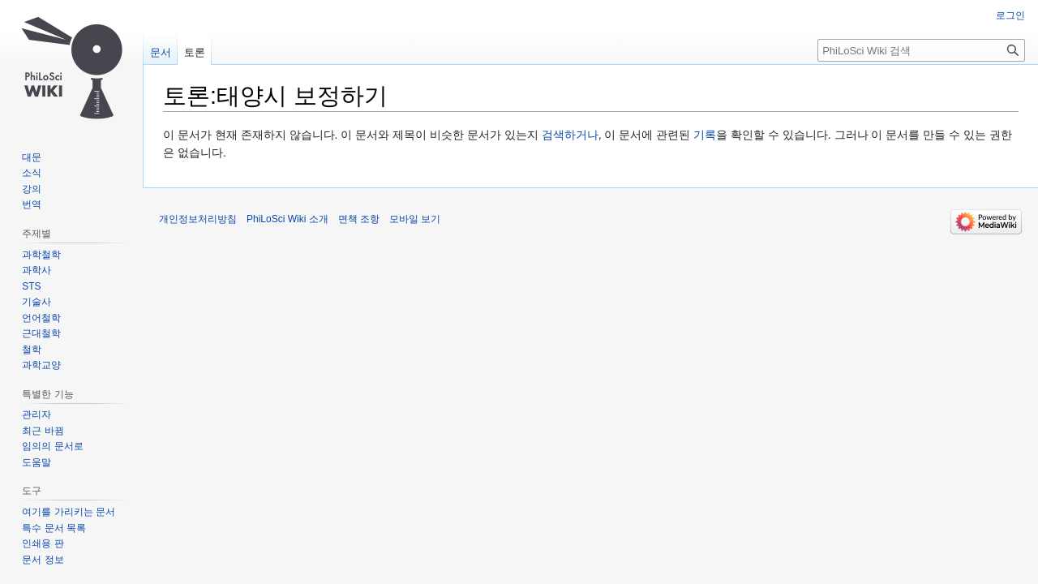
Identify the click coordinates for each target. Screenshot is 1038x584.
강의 (31, 189)
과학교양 (41, 365)
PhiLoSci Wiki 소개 (287, 219)
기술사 (36, 301)
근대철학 (41, 333)
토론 (194, 52)
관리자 (36, 414)
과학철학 (41, 254)
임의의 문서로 (52, 446)
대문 (31, 157)
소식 (31, 172)
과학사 (36, 270)
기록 (704, 134)
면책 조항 (359, 219)
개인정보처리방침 (198, 219)
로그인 (1010, 15)
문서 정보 (42, 559)
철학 (31, 349)
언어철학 (41, 318)
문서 (160, 52)
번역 (31, 204)
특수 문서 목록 (54, 528)
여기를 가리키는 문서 (68, 511)
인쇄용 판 (42, 543)
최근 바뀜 (42, 430)
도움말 (36, 462)
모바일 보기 (414, 219)
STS (31, 286)
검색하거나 (570, 134)
